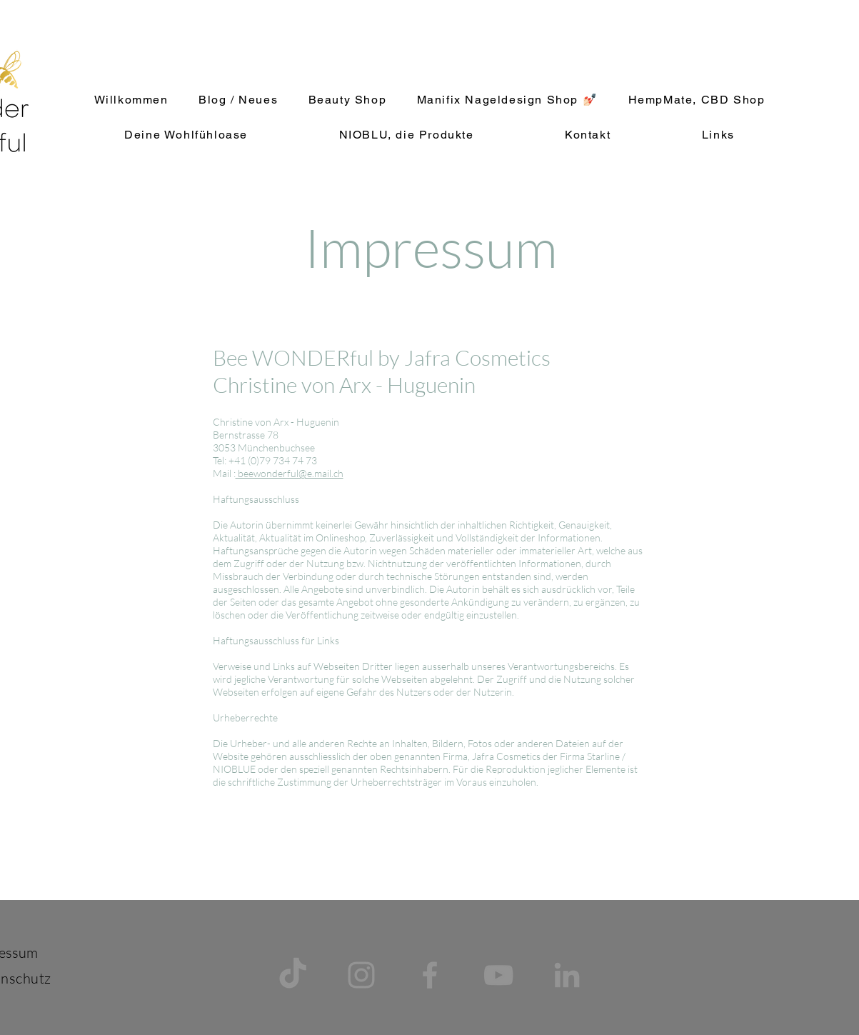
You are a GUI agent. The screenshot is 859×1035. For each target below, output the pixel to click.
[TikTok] (293, 975)
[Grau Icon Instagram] (361, 975)
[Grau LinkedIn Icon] (567, 975)
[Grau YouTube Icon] (498, 975)
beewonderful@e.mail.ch (289, 473)
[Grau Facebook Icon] (430, 975)
